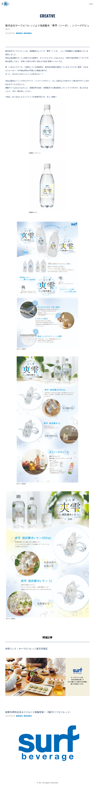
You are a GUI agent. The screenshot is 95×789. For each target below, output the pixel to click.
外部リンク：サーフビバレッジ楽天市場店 (26, 648)
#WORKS (27, 33)
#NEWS (19, 33)
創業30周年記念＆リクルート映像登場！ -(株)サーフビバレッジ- (38, 712)
